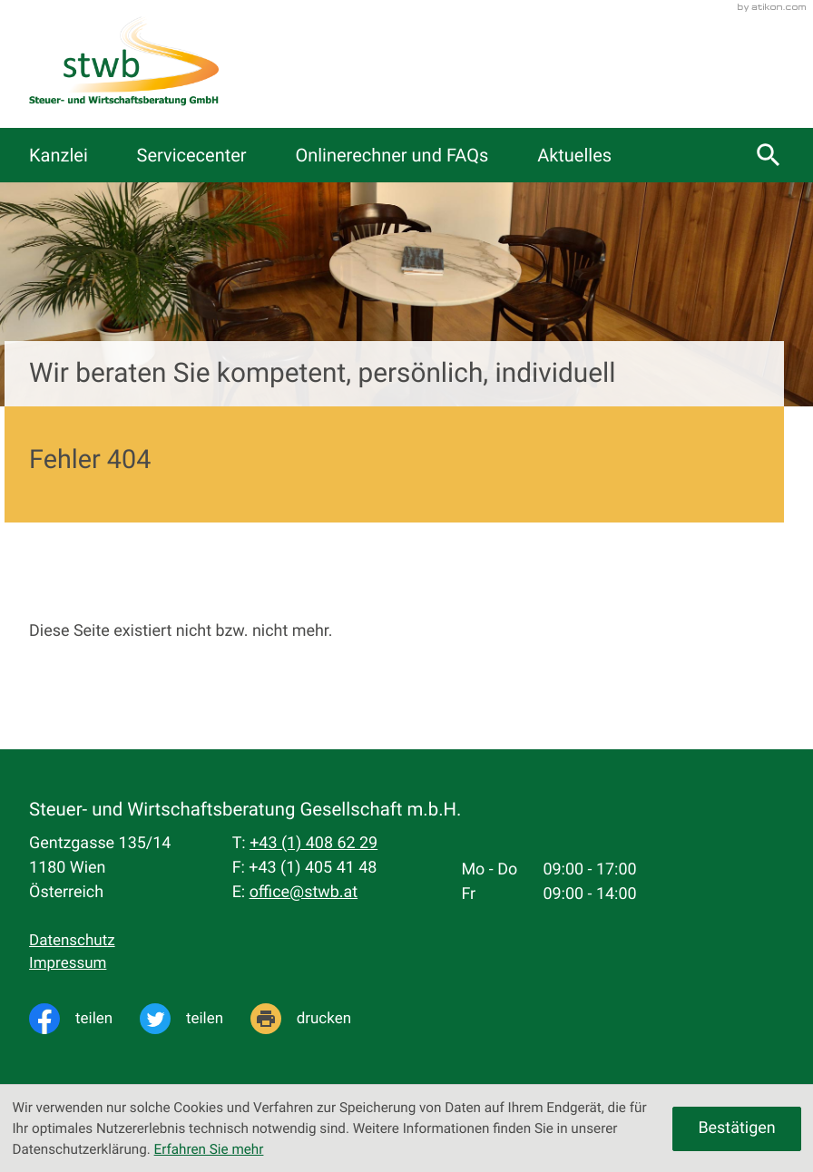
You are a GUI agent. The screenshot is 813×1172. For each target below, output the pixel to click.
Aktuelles (574, 155)
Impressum (67, 963)
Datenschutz (72, 941)
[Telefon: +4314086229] (313, 844)
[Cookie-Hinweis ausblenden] (736, 1129)
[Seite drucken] (314, 1019)
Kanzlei (58, 155)
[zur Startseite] (123, 64)
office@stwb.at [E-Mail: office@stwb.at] (304, 892)
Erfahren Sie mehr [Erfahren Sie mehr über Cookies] (209, 1149)
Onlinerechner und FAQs (391, 155)
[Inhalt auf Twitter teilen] (195, 1019)
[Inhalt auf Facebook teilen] (84, 1019)
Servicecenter (192, 155)
